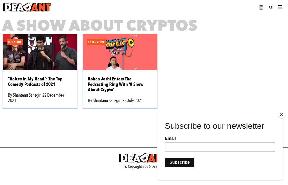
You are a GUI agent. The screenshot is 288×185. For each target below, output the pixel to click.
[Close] (281, 114)
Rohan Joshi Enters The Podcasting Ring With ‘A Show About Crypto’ (115, 84)
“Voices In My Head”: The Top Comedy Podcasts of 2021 (35, 82)
